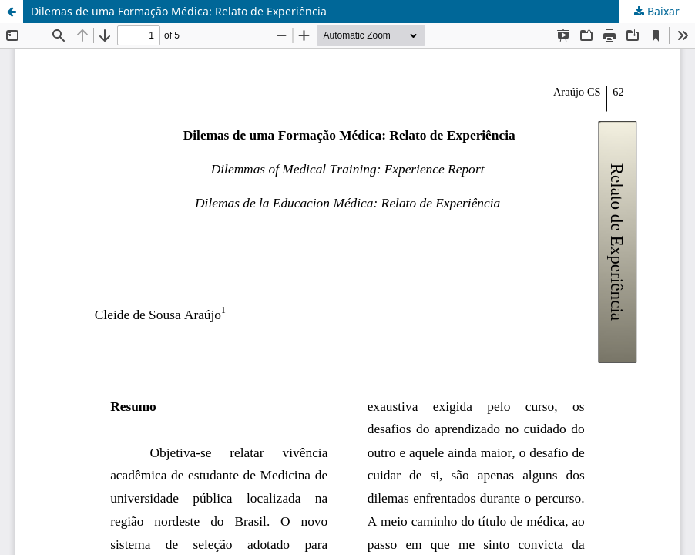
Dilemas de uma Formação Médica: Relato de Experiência (179, 11)
